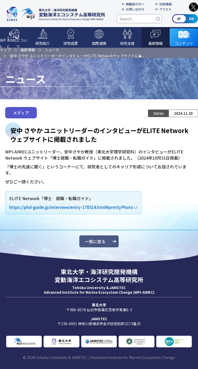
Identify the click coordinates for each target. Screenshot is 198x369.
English (185, 18)
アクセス (165, 9)
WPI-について (13, 42)
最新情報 (155, 43)
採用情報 (165, 4)
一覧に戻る (95, 241)
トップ (5, 49)
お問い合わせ (135, 9)
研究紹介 (42, 43)
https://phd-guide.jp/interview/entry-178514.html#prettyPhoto (71, 207)
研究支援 (127, 43)
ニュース (52, 49)
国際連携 (99, 43)
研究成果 (70, 43)
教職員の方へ (135, 4)
